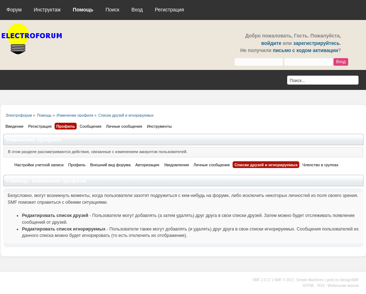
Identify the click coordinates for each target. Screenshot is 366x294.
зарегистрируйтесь (316, 43)
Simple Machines (310, 280)
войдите (271, 43)
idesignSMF (349, 280)
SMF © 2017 (284, 280)
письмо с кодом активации (305, 50)
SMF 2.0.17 (262, 280)
